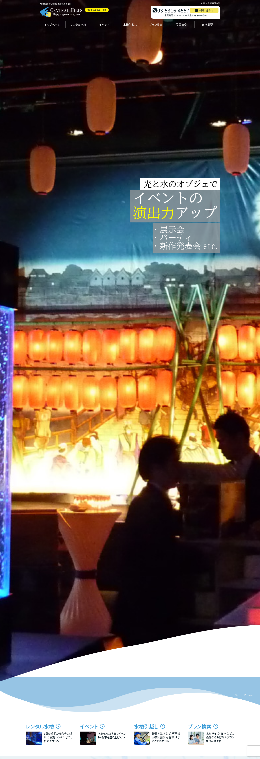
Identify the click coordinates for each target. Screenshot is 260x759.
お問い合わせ (206, 10)
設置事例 (181, 24)
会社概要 (207, 24)
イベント (104, 24)
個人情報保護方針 (211, 3)
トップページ (52, 24)
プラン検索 (155, 24)
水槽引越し (130, 24)
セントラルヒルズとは (97, 9)
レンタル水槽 (78, 24)
